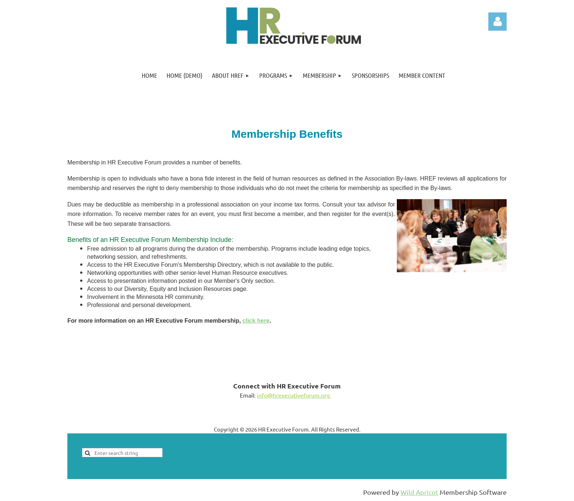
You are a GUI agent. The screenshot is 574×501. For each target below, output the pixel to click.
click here (255, 321)
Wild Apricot (419, 492)
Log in (497, 21)
